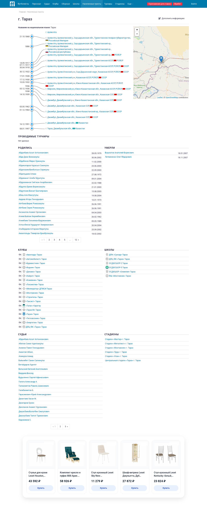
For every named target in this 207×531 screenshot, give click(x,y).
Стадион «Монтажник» (115, 348)
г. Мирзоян (51, 89)
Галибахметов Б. (26, 390)
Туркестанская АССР (103, 60)
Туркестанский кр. (102, 43)
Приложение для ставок (159, 4)
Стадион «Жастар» (113, 339)
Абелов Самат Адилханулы (31, 344)
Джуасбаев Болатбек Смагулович (34, 411)
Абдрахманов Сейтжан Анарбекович (35, 182)
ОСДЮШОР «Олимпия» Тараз (122, 272)
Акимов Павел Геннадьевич (31, 348)
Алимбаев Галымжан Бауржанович (35, 220)
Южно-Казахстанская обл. (88, 83)
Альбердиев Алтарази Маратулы (34, 229)
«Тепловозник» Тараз (35, 318)
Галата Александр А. (28, 382)
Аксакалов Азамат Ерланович (32, 212)
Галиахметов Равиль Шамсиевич (34, 386)
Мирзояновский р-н (65, 89)
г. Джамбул (51, 100)
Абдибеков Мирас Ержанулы (32, 161)
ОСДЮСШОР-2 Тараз (118, 263)
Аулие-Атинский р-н (66, 72)
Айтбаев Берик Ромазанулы (31, 203)
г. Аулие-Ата (51, 32)
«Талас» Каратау (33, 306)
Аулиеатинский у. (65, 38)
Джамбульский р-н (65, 100)
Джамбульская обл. (66, 106)
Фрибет (177, 4)
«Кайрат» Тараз (33, 276)
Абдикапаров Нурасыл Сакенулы (34, 165)
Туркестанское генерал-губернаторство (112, 38)
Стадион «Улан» (112, 356)
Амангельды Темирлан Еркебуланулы (36, 233)
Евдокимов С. (25, 420)
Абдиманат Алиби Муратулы (32, 178)
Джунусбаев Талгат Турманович (33, 416)
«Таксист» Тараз (33, 301)
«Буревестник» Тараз (35, 263)
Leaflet (159, 98)
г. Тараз (49, 128)
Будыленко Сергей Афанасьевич (34, 377)
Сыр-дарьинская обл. (83, 38)
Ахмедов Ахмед (26, 356)
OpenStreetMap (172, 98)
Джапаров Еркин (26, 403)
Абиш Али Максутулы (28, 195)
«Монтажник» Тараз (35, 293)
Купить (40, 488)
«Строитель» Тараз (34, 297)
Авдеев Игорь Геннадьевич (31, 199)
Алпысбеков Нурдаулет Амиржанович (36, 225)
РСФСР (117, 66)
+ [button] (137, 30)
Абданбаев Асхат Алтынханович (33, 153)
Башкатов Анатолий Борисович (119, 153)
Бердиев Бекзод (26, 373)
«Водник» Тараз (33, 267)
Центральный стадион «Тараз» (119, 360)
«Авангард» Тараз (34, 255)
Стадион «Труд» (112, 352)
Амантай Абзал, (26, 352)
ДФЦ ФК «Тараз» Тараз (36, 327)
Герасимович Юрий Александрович (35, 394)
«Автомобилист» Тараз (36, 259)
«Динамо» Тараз (33, 272)
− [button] (137, 34)
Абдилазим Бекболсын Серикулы (34, 170)
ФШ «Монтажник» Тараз (120, 276)
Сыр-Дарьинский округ (86, 72)
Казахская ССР (106, 94)
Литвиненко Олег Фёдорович (118, 157)
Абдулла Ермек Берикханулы (32, 187)
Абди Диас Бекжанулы (29, 157)
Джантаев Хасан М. (28, 399)
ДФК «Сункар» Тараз (118, 255)
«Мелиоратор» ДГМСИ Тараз (39, 289)
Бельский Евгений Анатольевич (33, 369)
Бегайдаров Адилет (28, 365)
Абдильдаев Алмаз (27, 174)
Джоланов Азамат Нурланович (33, 407)
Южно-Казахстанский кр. (87, 111)
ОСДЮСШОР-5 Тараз (118, 267)
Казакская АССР (105, 72)
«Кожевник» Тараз (34, 280)
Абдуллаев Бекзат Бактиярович (33, 191)
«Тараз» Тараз (32, 314)
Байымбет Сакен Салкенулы (32, 360)
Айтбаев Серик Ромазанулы (31, 208)
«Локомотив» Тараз (35, 284)
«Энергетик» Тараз (34, 322)
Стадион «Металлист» (115, 344)
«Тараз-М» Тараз (33, 310)
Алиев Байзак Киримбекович (32, 216)
